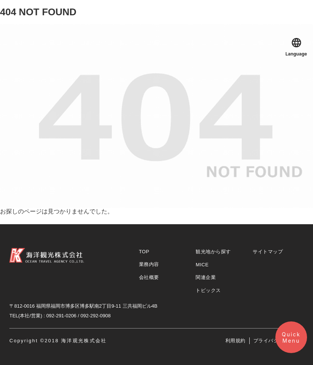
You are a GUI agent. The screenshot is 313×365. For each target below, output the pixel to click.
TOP (144, 251)
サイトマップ (268, 251)
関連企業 (206, 277)
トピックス (208, 290)
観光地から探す (213, 251)
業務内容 (149, 264)
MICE (202, 264)
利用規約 (235, 340)
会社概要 (149, 277)
